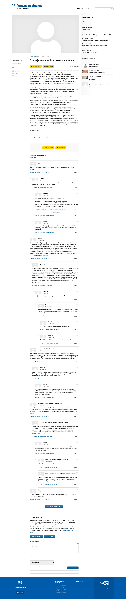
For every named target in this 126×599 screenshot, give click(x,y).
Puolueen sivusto (61, 585)
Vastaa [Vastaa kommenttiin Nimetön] (32, 172)
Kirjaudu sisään (36, 536)
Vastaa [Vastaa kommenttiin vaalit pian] (34, 285)
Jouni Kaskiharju (97, 83)
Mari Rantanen (96, 64)
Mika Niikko (96, 70)
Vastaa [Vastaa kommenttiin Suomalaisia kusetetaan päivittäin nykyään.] (40, 467)
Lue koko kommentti (56, 212)
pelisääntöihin (59, 524)
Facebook (99, 588)
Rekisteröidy (49, 536)
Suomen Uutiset (60, 587)
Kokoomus (41, 138)
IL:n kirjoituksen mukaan (52, 80)
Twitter (108, 588)
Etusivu (80, 8)
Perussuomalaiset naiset (61, 590)
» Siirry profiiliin (86, 21)
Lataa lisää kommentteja (53, 506)
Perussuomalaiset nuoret (61, 593)
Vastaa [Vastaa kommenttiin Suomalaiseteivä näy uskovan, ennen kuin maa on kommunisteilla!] (40, 484)
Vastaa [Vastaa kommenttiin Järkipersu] (37, 215)
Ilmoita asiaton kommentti (43, 172)
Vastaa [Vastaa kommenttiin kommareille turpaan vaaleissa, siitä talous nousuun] (34, 436)
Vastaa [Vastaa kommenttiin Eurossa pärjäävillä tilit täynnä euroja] (32, 361)
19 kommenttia (74, 66)
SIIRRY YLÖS (19, 592)
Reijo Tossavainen (98, 76)
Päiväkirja (49, 138)
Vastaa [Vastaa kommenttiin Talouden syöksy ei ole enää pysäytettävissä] (32, 416)
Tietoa (87, 8)
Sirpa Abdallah (34, 56)
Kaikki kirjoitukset (17, 63)
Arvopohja (33, 138)
